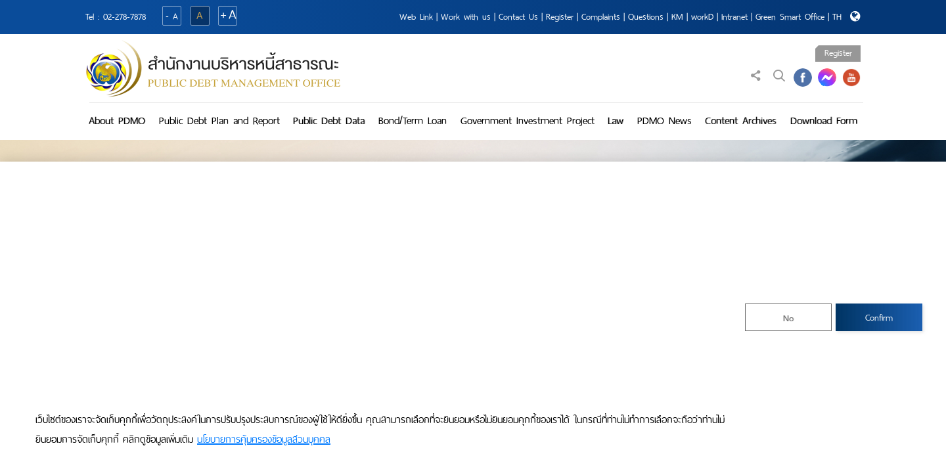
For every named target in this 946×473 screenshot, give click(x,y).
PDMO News (664, 120)
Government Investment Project (528, 120)
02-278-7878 (124, 16)
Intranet (734, 16)
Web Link (416, 16)
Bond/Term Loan (412, 120)
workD (702, 16)
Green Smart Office (789, 16)
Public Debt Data (329, 120)
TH (837, 16)
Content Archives (741, 120)
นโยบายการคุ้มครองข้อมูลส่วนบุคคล (263, 439)
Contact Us (518, 16)
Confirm (879, 317)
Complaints (600, 16)
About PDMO (117, 120)
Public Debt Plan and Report (219, 120)
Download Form (823, 120)
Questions (646, 16)
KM (677, 16)
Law (615, 120)
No (788, 318)
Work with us (466, 16)
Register (560, 16)
